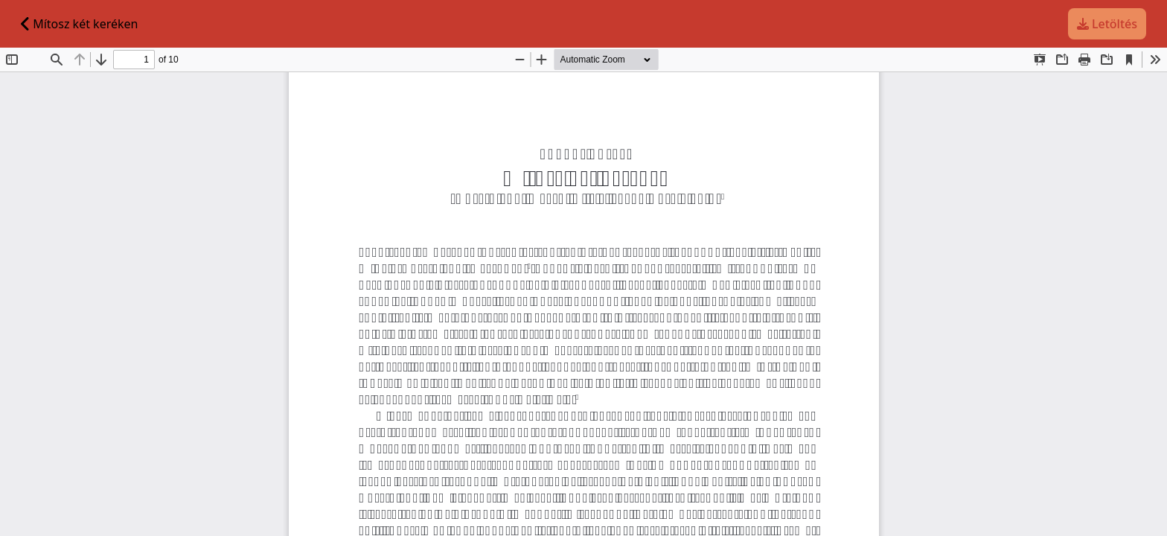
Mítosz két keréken (79, 24)
